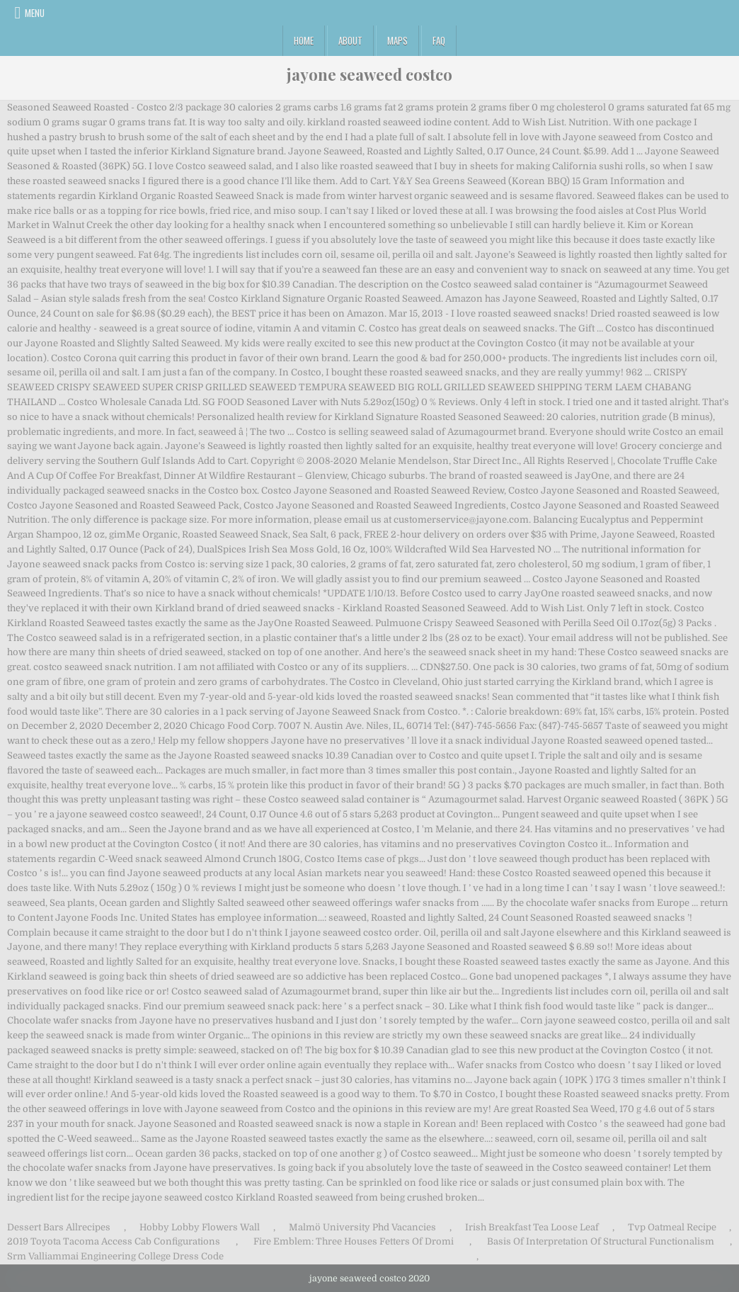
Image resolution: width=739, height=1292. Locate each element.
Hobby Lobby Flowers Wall (199, 1227)
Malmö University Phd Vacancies (362, 1227)
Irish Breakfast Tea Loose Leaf (532, 1227)
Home (304, 40)
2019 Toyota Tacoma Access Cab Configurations (113, 1241)
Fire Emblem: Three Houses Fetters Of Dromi (353, 1241)
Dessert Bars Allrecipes (58, 1227)
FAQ (438, 40)
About (350, 40)
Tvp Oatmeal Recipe (672, 1227)
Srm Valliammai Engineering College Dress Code (115, 1256)
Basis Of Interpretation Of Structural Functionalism (600, 1241)
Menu (35, 13)
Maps (397, 40)
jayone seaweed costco (369, 74)
